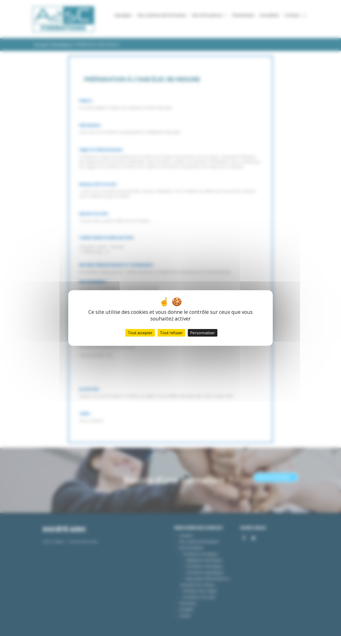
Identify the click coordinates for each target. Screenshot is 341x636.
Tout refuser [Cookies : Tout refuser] (171, 332)
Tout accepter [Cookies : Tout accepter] (140, 332)
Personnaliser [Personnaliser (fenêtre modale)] (202, 332)
